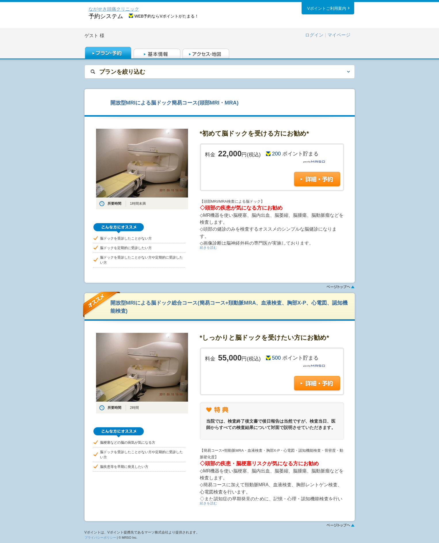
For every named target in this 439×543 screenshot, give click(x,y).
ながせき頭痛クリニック (114, 9)
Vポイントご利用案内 (326, 8)
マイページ (338, 35)
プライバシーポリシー (100, 537)
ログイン (314, 35)
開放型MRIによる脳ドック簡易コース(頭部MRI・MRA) (174, 103)
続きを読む (208, 248)
